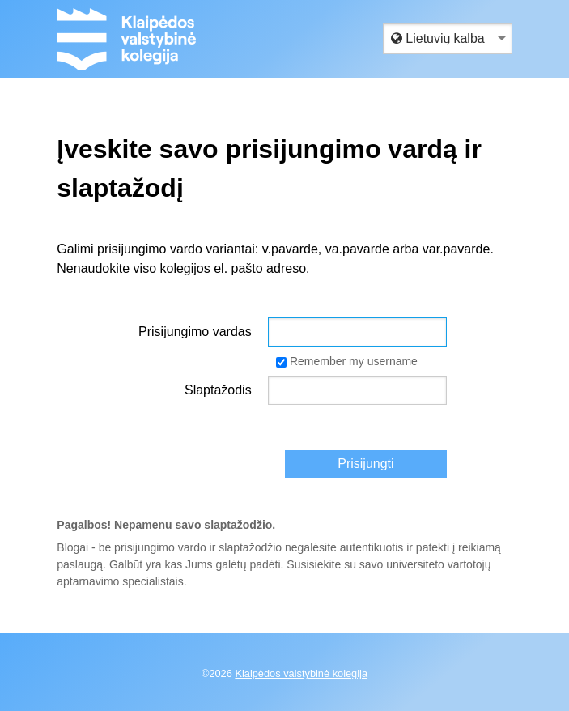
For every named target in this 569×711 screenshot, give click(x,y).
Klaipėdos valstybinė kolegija (301, 673)
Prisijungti (365, 463)
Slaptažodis (218, 390)
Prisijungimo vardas (195, 331)
